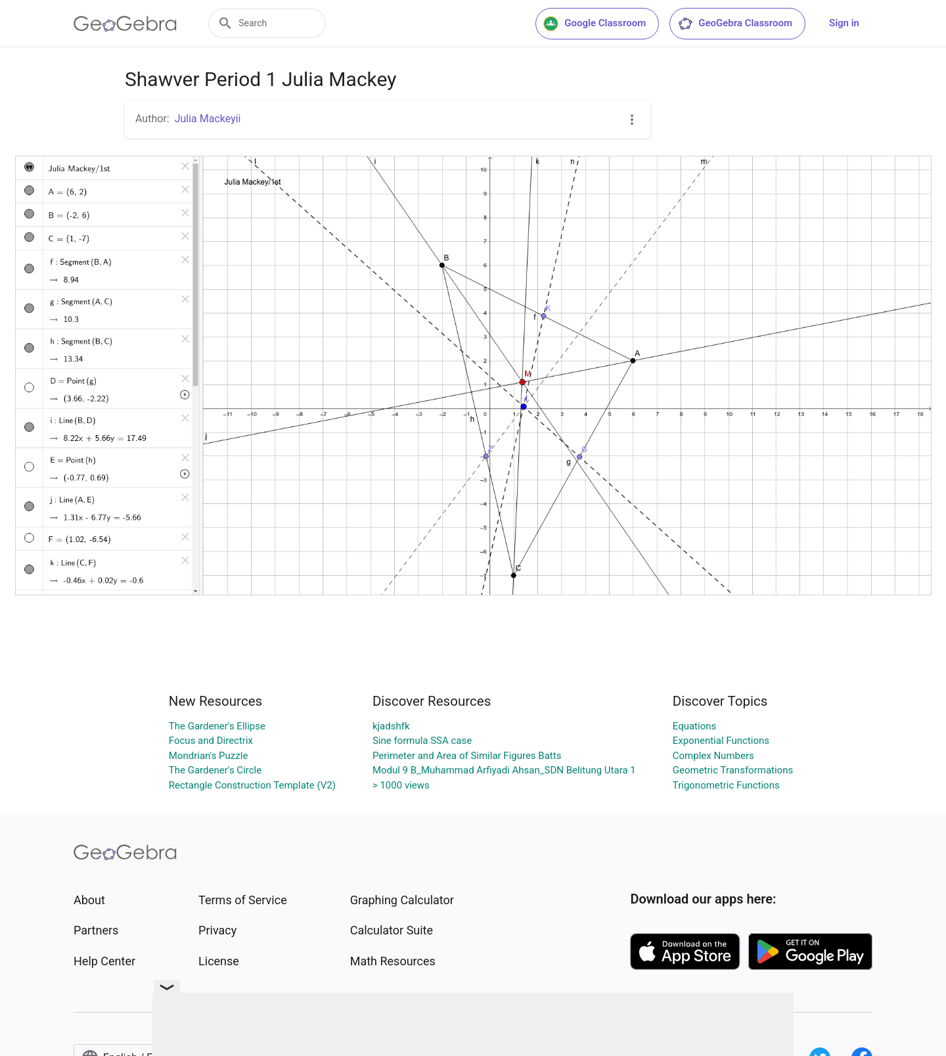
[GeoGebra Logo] (125, 24)
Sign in (844, 23)
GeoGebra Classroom (734, 24)
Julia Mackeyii (208, 118)
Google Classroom (594, 24)
